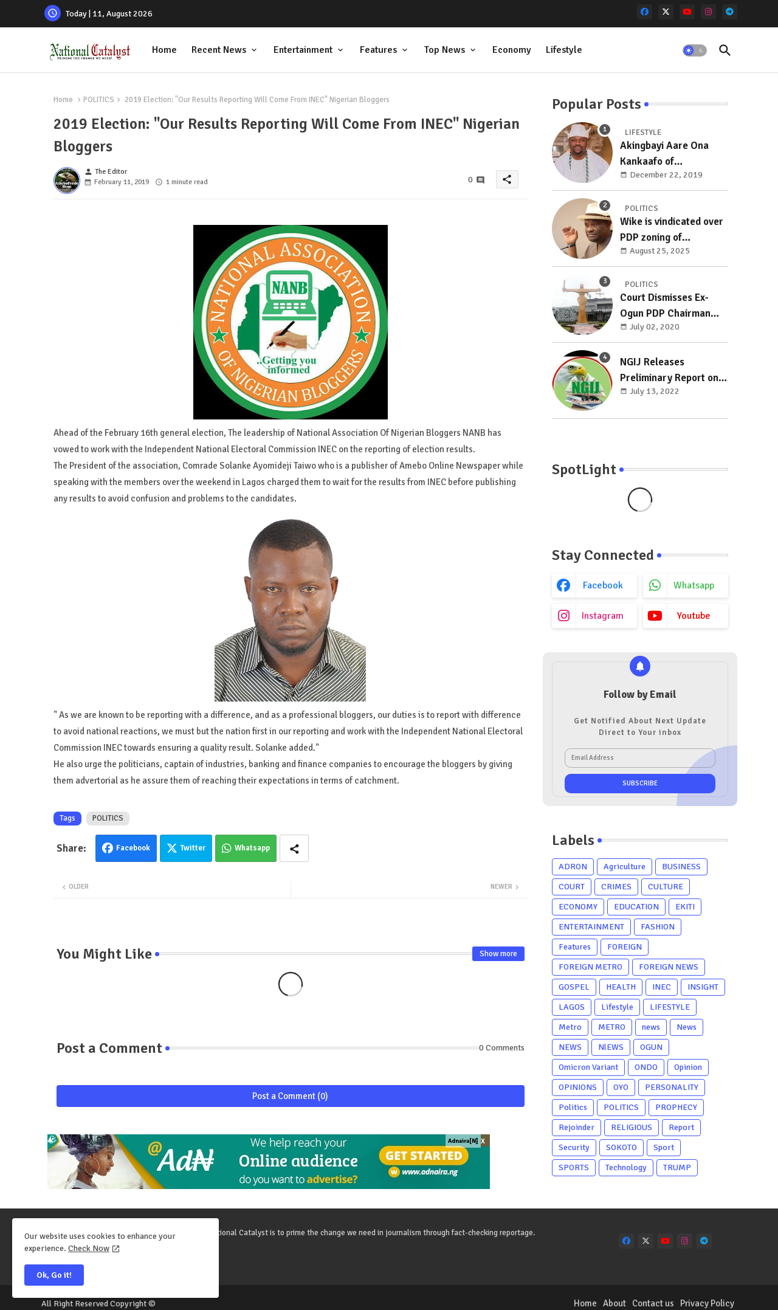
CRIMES (616, 886)
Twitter (193, 848)
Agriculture (624, 866)
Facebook (133, 848)
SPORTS (574, 1167)
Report (681, 1127)
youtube (694, 616)
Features (378, 50)
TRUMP (677, 1167)
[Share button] (294, 848)
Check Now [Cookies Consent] (88, 1248)
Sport (663, 1147)
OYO (620, 1087)
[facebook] (644, 11)
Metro (570, 1027)
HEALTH (621, 987)
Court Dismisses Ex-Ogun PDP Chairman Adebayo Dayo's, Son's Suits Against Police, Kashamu (670, 306)
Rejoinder (576, 1127)
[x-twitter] (665, 11)
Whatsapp (252, 848)
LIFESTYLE (670, 1007)
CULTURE (665, 886)
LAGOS (572, 1007)
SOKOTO (621, 1147)
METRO (611, 1027)
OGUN (651, 1047)
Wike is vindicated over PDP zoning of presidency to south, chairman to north (671, 230)
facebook (603, 585)
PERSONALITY (671, 1087)
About (614, 1303)
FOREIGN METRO (590, 967)
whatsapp (693, 585)
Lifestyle (564, 50)
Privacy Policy (707, 1303)
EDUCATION (636, 906)
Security (574, 1147)
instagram (603, 616)
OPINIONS (578, 1087)
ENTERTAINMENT (591, 927)
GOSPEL (574, 987)
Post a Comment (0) (290, 1096)
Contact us (653, 1303)
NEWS (570, 1047)
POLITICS (98, 100)
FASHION (658, 927)
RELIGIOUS (631, 1127)
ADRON (573, 866)
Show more (498, 954)
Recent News (218, 50)
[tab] (164, 50)
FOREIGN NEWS (668, 967)
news (651, 1027)
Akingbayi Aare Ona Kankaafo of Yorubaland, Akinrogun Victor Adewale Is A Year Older (670, 154)
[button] (695, 50)
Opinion (688, 1067)
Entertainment (303, 50)
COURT (572, 886)
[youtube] (687, 11)
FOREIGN (624, 947)
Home (164, 50)
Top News (444, 50)
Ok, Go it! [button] (54, 1275)
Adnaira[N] (463, 1141)
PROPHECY (676, 1107)
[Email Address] (640, 758)
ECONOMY (578, 906)
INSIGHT (702, 987)
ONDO (646, 1067)
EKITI (685, 906)
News (686, 1027)
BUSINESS (681, 866)
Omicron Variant (588, 1067)
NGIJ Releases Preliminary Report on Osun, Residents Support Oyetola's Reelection (669, 370)
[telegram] (729, 11)
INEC (661, 987)
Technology (626, 1167)
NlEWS (611, 1047)
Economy (511, 50)
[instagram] (708, 11)
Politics (573, 1107)
